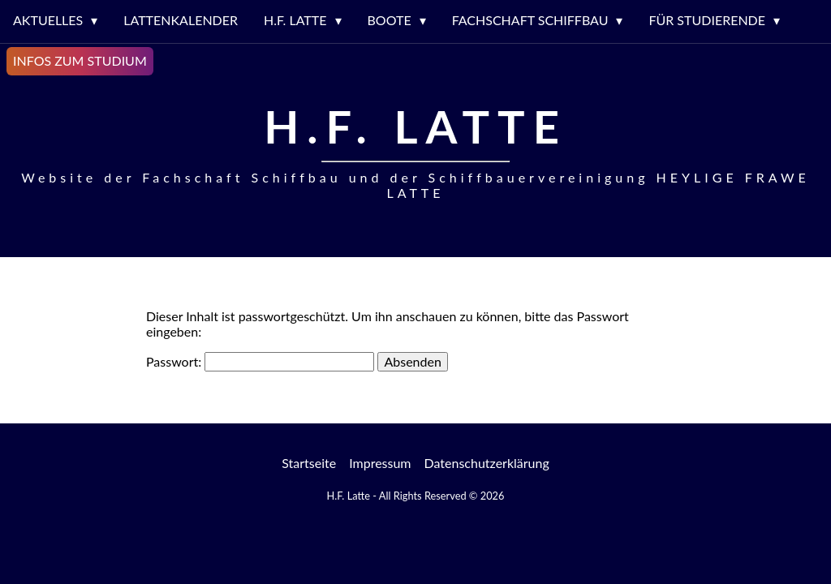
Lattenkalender (180, 20)
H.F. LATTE (295, 20)
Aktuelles (48, 20)
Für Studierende (706, 20)
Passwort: (260, 361)
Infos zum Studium (80, 60)
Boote (389, 20)
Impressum (380, 462)
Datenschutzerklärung (486, 462)
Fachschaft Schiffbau (530, 20)
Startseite (309, 462)
